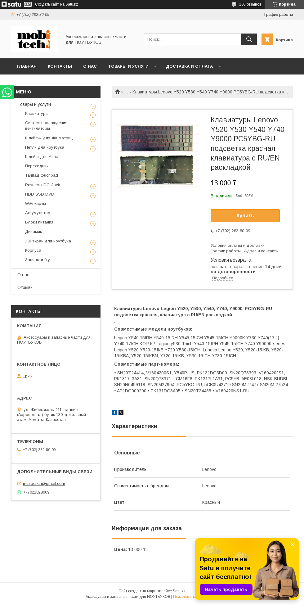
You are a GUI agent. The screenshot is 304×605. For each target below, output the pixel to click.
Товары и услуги (128, 66)
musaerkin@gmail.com (44, 483)
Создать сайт (47, 4)
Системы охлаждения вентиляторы (46, 125)
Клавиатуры (36, 113)
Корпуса (33, 250)
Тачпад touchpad (41, 175)
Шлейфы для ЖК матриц (49, 138)
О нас (90, 66)
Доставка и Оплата (189, 66)
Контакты (60, 66)
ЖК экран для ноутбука (48, 241)
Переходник (36, 166)
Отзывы (25, 287)
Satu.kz (179, 591)
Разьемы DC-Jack (42, 185)
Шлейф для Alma (41, 156)
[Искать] (249, 39)
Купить (245, 215)
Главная (27, 66)
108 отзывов (250, 4)
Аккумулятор (37, 212)
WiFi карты (35, 203)
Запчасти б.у (37, 259)
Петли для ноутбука (44, 147)
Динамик (33, 231)
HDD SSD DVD (39, 194)
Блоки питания (39, 222)
